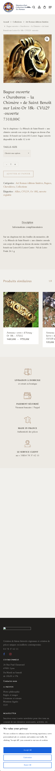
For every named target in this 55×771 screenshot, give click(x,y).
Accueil (6, 22)
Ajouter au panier (18, 174)
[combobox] (17, 153)
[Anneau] (21, 309)
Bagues (47, 183)
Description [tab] (27, 222)
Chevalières (9, 187)
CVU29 (25, 192)
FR (28, 7)
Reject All (27, 765)
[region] (27, 747)
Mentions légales (10, 702)
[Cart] (44, 7)
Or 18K (34, 192)
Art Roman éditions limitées (37, 22)
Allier (17, 192)
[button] (50, 7)
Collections (17, 22)
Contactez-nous (10, 681)
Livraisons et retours (12, 698)
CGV (5, 705)
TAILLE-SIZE (10, 147)
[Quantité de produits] (10, 164)
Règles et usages (10, 695)
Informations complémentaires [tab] (27, 227)
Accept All (27, 750)
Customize (27, 757)
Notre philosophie (11, 692)
